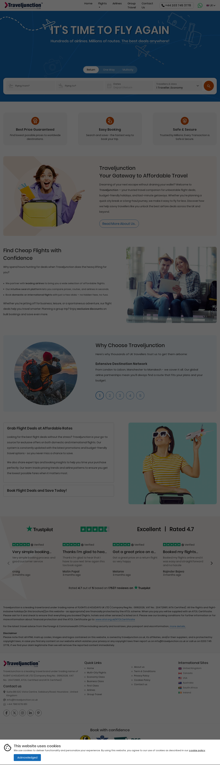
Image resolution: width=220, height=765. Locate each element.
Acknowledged (27, 757)
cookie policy (197, 750)
